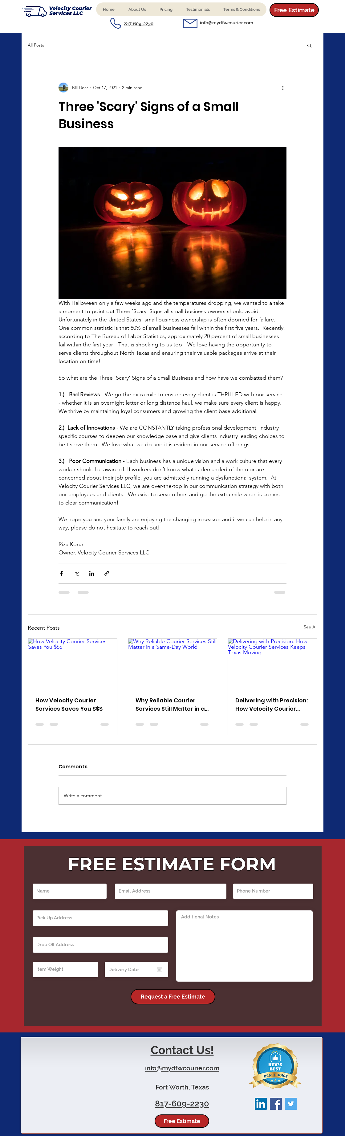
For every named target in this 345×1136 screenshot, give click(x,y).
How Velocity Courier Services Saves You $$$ (69, 705)
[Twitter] (291, 1104)
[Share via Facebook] (61, 573)
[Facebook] (276, 1104)
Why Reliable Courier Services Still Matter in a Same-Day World (170, 705)
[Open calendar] (159, 969)
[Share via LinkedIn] (92, 573)
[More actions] (282, 87)
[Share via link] (107, 573)
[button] (136, 9)
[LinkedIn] (261, 1104)
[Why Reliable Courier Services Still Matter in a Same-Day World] (172, 664)
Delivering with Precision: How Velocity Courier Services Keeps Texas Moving (271, 705)
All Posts (36, 45)
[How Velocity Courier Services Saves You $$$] (72, 664)
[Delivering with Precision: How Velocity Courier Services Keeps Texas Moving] (272, 664)
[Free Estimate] (294, 10)
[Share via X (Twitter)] (76, 573)
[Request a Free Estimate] (173, 996)
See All (310, 627)
